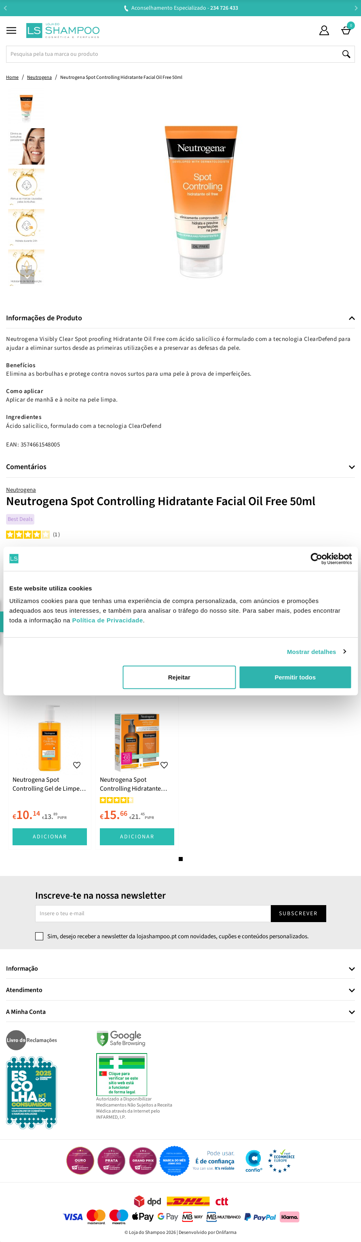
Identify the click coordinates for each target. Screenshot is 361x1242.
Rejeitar (179, 677)
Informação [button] (22, 969)
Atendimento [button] (24, 990)
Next (356, 8)
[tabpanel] (49, 773)
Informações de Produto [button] (44, 318)
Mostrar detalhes (311, 651)
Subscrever (298, 914)
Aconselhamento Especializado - (184, 8)
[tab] (180, 318)
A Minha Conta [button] (26, 1012)
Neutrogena (21, 490)
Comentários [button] (26, 467)
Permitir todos (295, 677)
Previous (5, 8)
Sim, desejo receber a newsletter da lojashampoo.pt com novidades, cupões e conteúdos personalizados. (178, 936)
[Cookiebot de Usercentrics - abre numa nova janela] (316, 558)
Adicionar (50, 837)
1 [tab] (181, 859)
